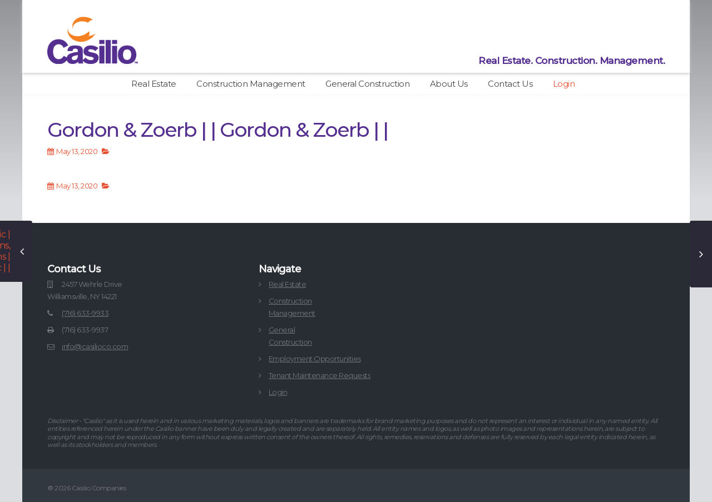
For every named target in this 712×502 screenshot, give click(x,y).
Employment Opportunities (315, 358)
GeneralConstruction (290, 335)
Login (564, 83)
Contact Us (510, 83)
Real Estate (153, 83)
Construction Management (250, 83)
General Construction (367, 83)
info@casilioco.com (95, 346)
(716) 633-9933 (85, 313)
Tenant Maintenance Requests (320, 375)
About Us (449, 83)
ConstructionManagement (292, 306)
